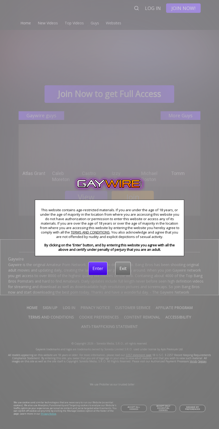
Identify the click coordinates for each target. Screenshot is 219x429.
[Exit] (123, 268)
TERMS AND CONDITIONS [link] (90, 232)
